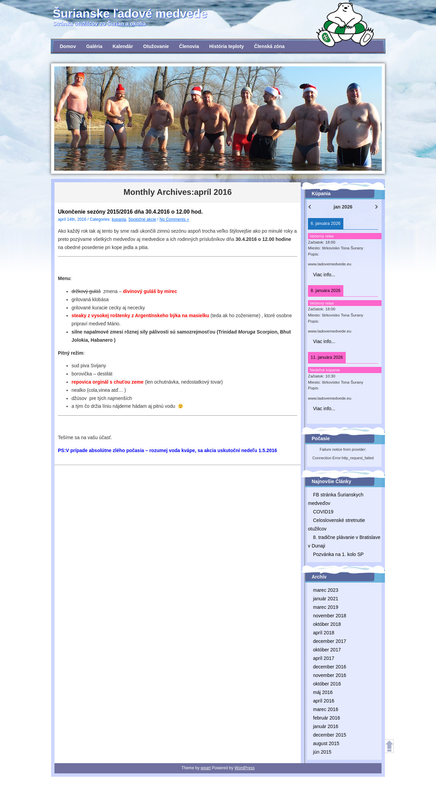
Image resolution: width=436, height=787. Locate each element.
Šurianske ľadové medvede (130, 13)
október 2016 (327, 683)
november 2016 (329, 675)
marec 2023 (325, 590)
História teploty (226, 46)
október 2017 (327, 649)
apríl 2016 (323, 701)
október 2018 (327, 624)
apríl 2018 (323, 632)
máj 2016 (323, 692)
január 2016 (325, 726)
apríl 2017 (323, 658)
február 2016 (326, 718)
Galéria (94, 46)
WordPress (244, 768)
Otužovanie (156, 46)
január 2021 (325, 598)
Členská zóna (269, 46)
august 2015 (326, 743)
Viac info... (324, 274)
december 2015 (329, 735)
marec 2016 (325, 709)
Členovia (189, 46)
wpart (206, 768)
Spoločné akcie (142, 219)
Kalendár (122, 46)
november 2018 (329, 615)
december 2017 (329, 641)
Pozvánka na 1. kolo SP (338, 554)
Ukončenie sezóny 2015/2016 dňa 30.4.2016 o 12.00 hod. (130, 212)
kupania (119, 219)
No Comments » (174, 219)
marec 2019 (325, 607)
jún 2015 (322, 752)
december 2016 (329, 666)
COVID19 (323, 511)
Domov (68, 46)
